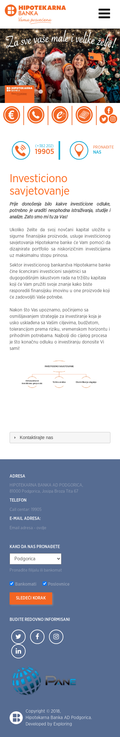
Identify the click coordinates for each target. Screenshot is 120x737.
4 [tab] (70, 92)
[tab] (60, 437)
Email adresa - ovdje (28, 528)
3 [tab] (60, 92)
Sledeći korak (31, 598)
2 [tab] (50, 92)
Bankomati (25, 584)
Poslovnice (58, 584)
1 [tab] (41, 92)
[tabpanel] (60, 66)
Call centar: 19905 (26, 510)
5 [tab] (79, 92)
